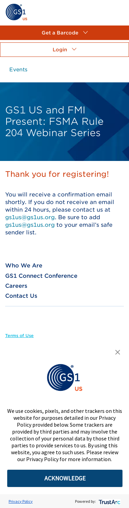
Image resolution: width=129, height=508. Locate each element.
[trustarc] (109, 501)
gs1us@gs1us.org (30, 217)
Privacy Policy (21, 501)
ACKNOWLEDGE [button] (65, 478)
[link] (16, 11)
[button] (64, 33)
